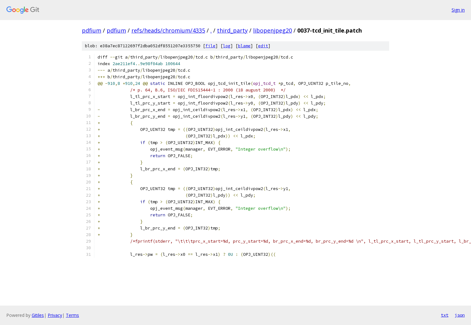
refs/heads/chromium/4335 (168, 30)
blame (244, 46)
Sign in (458, 10)
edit (263, 46)
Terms (72, 315)
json (460, 315)
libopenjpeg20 (272, 30)
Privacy (55, 315)
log (226, 46)
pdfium (91, 30)
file (210, 46)
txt (444, 315)
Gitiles (38, 315)
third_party (232, 30)
